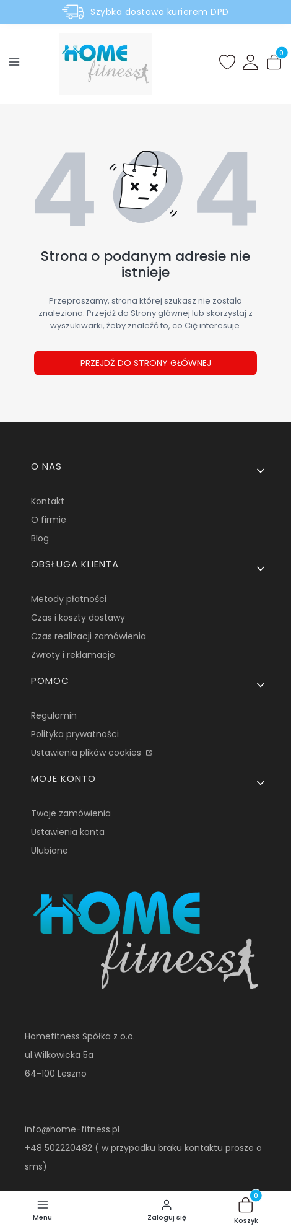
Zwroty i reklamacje (73, 655)
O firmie (48, 520)
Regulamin (54, 715)
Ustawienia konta (68, 832)
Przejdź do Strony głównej (145, 363)
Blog (40, 538)
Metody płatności (68, 599)
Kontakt (47, 501)
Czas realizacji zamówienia (88, 636)
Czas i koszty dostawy (78, 617)
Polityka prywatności (75, 734)
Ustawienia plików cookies (87, 752)
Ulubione (49, 850)
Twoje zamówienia (71, 813)
